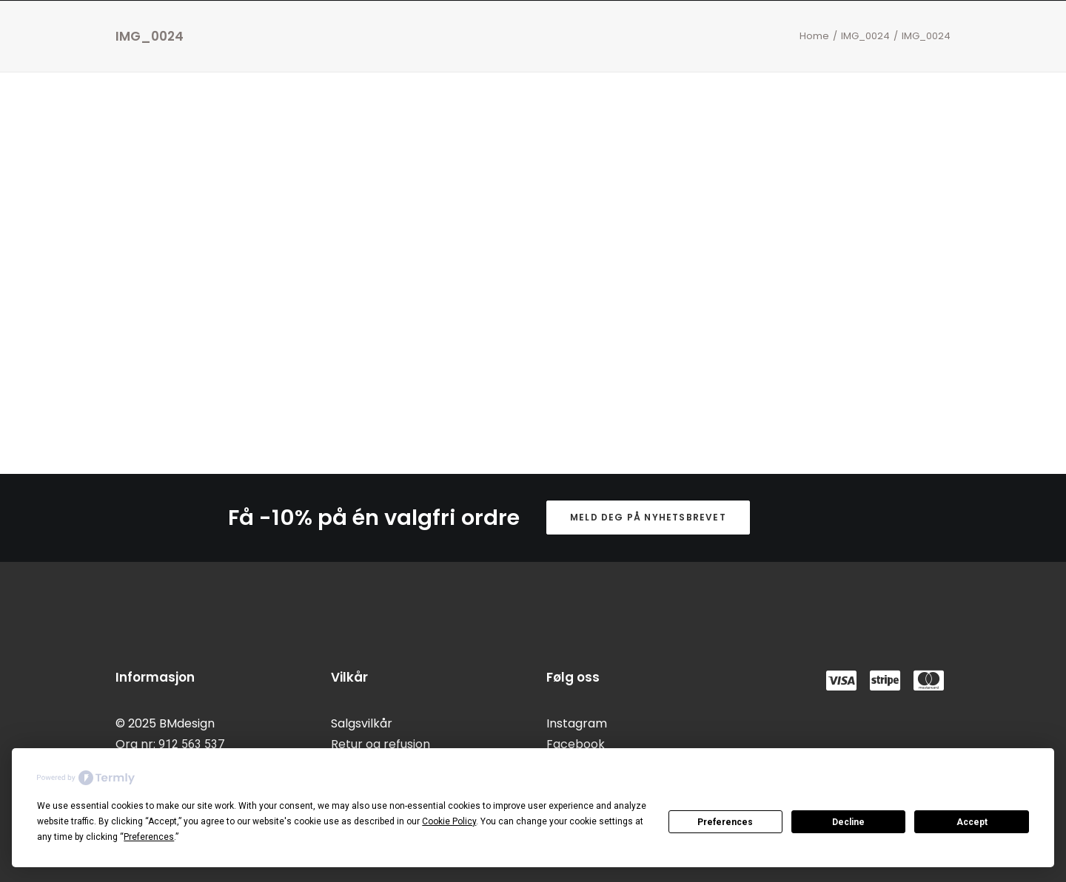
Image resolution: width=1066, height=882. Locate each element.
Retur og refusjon (380, 744)
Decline (848, 822)
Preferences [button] (149, 837)
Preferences (725, 822)
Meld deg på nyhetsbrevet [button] (648, 517)
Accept (972, 822)
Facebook (575, 744)
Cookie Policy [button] (449, 821)
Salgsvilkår (361, 723)
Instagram (576, 723)
